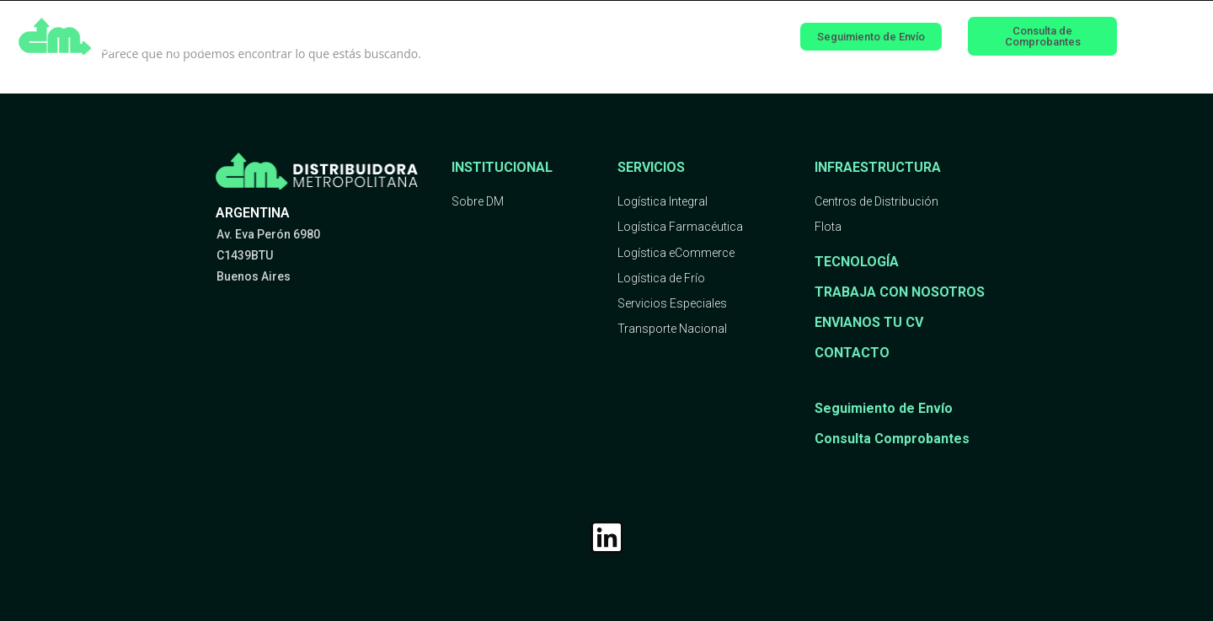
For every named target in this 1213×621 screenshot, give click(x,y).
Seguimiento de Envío (884, 408)
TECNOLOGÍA (857, 262)
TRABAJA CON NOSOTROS (900, 292)
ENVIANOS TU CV (869, 322)
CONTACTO (852, 353)
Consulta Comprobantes (892, 439)
